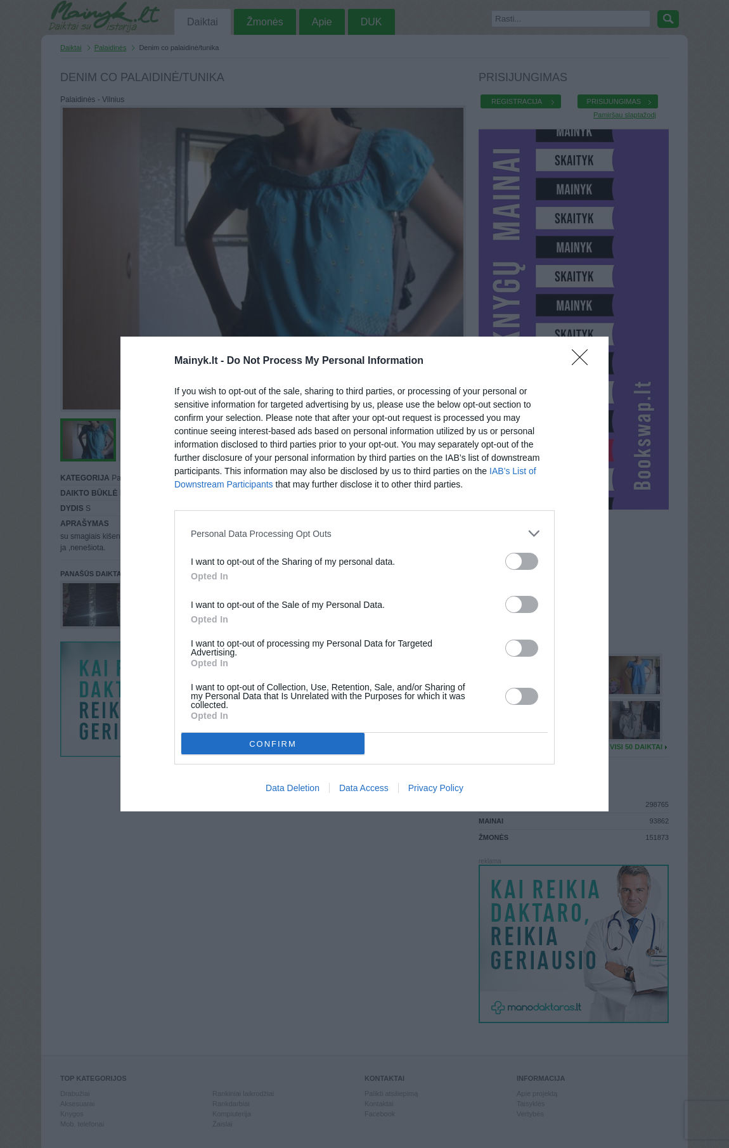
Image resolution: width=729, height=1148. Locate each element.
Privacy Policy (435, 788)
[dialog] (364, 574)
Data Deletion (292, 788)
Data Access (364, 788)
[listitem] (364, 533)
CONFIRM (273, 743)
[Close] (584, 361)
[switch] (521, 561)
